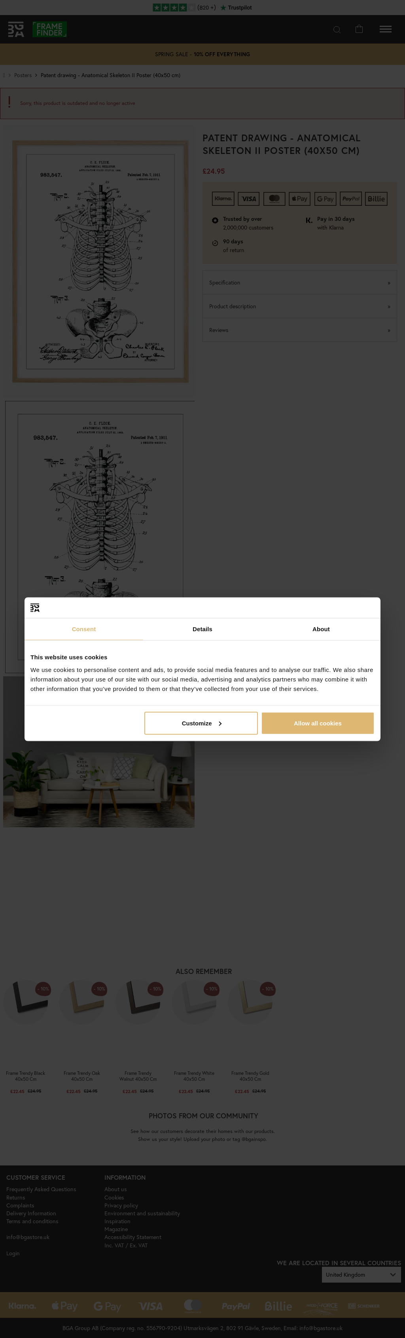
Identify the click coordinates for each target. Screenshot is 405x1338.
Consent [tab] (84, 629)
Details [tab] (202, 629)
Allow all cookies (318, 722)
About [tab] (321, 629)
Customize (201, 722)
